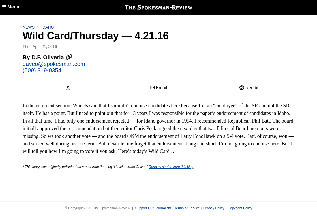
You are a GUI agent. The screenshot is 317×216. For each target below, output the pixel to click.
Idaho (47, 27)
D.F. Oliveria (51, 57)
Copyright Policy (240, 208)
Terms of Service (187, 208)
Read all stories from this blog (171, 167)
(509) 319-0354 (42, 70)
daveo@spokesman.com (54, 64)
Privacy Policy (213, 208)
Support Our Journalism (153, 208)
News (29, 27)
